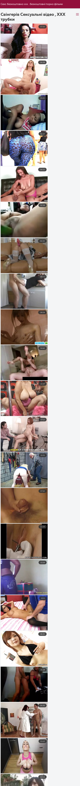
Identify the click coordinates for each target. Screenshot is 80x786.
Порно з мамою (45, 781)
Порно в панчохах (68, 776)
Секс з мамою (35, 779)
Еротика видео (57, 779)
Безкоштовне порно (38, 784)
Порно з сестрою (68, 781)
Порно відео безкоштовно (15, 776)
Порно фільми (14, 779)
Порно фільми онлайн (66, 784)
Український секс (43, 776)
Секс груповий (14, 784)
